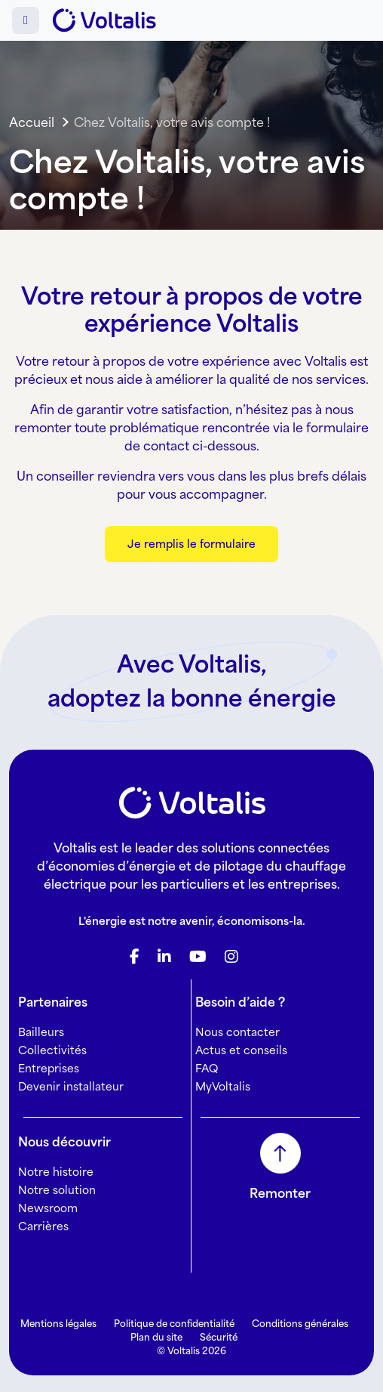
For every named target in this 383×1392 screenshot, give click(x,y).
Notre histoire (55, 1171)
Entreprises (48, 1068)
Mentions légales (58, 1323)
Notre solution (57, 1189)
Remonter (280, 1193)
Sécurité (218, 1337)
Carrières (43, 1226)
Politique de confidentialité (174, 1323)
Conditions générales (300, 1323)
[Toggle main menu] (25, 20)
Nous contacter (237, 1031)
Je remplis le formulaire (191, 543)
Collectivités (52, 1050)
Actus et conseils (241, 1050)
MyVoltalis (222, 1086)
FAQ (206, 1068)
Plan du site (156, 1337)
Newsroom (48, 1208)
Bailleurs (41, 1031)
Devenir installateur (71, 1086)
